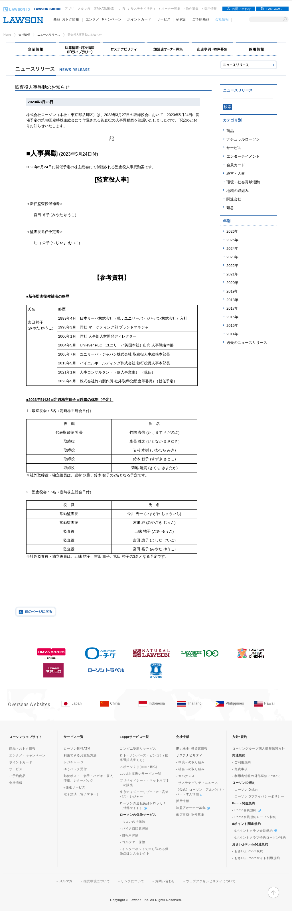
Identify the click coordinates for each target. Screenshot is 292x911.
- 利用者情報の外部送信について (256, 776)
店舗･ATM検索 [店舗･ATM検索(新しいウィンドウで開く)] (104, 8)
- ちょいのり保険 (132, 821)
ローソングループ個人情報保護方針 (258, 748)
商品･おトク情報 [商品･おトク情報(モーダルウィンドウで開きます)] (66, 19)
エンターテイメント (243, 156)
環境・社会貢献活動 (243, 182)
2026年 (232, 231)
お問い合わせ (241, 9)
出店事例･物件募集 (190, 814)
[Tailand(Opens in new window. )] (193, 704)
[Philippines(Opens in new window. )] (231, 704)
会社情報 (24, 34)
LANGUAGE (275, 9)
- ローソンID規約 (245, 789)
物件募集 (192, 8)
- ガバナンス (185, 776)
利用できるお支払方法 (80, 755)
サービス (233, 148)
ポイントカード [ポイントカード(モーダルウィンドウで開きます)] (139, 19)
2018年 (232, 300)
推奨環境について (97, 881)
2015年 (232, 325)
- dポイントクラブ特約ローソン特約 (259, 837)
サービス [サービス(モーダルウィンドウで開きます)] (164, 19)
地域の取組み (237, 190)
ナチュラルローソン (243, 139)
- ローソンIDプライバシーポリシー (258, 796)
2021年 (232, 274)
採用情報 (210, 8)
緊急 (230, 208)
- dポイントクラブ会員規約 (254, 830)
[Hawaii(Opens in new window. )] (270, 704)
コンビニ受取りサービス (138, 748)
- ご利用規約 (241, 762)
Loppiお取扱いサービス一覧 (140, 773)
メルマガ (84, 8)
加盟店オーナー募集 (193, 807)
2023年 (232, 257)
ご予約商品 (200, 19)
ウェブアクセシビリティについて (211, 881)
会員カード (235, 165)
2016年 (232, 317)
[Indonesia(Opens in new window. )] (154, 704)
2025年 (232, 240)
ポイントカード (20, 762)
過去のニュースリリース (246, 342)
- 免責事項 (240, 769)
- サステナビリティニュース (197, 782)
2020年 (232, 283)
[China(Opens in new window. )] (116, 704)
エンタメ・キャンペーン (27, 755)
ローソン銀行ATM (77, 748)
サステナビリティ (143, 8)
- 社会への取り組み (190, 769)
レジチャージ (74, 762)
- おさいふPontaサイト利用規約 (256, 858)
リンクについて (132, 881)
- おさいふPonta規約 (247, 851)
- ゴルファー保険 (132, 842)
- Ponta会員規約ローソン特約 (254, 817)
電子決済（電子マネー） (82, 794)
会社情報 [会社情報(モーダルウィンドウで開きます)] (222, 19)
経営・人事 (235, 173)
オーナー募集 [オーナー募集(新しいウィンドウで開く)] (170, 8)
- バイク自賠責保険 (134, 828)
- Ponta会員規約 (246, 810)
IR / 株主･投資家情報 (192, 748)
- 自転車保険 (129, 835)
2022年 (232, 265)
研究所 (181, 19)
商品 (230, 131)
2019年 (232, 291)
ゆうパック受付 (75, 769)
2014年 (232, 334)
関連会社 (233, 199)
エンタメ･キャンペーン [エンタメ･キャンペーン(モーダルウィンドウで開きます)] (103, 19)
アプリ (69, 8)
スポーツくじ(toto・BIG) (138, 766)
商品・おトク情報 (22, 748)
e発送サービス (74, 787)
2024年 (232, 248)
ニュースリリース (48, 34)
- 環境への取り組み (190, 762)
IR (123, 8)
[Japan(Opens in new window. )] (77, 704)
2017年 (232, 308)
